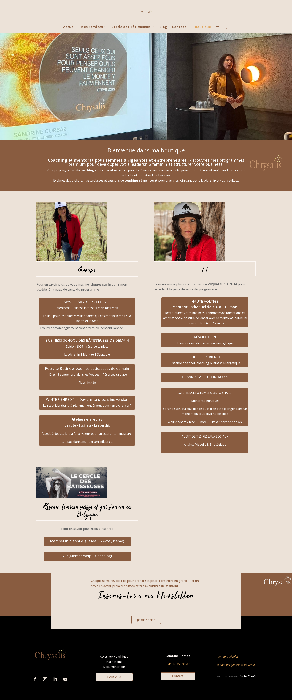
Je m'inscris (146, 620)
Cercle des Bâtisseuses (131, 27)
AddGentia (250, 676)
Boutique (203, 27)
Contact (179, 27)
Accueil (69, 27)
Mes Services (92, 27)
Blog (163, 27)
